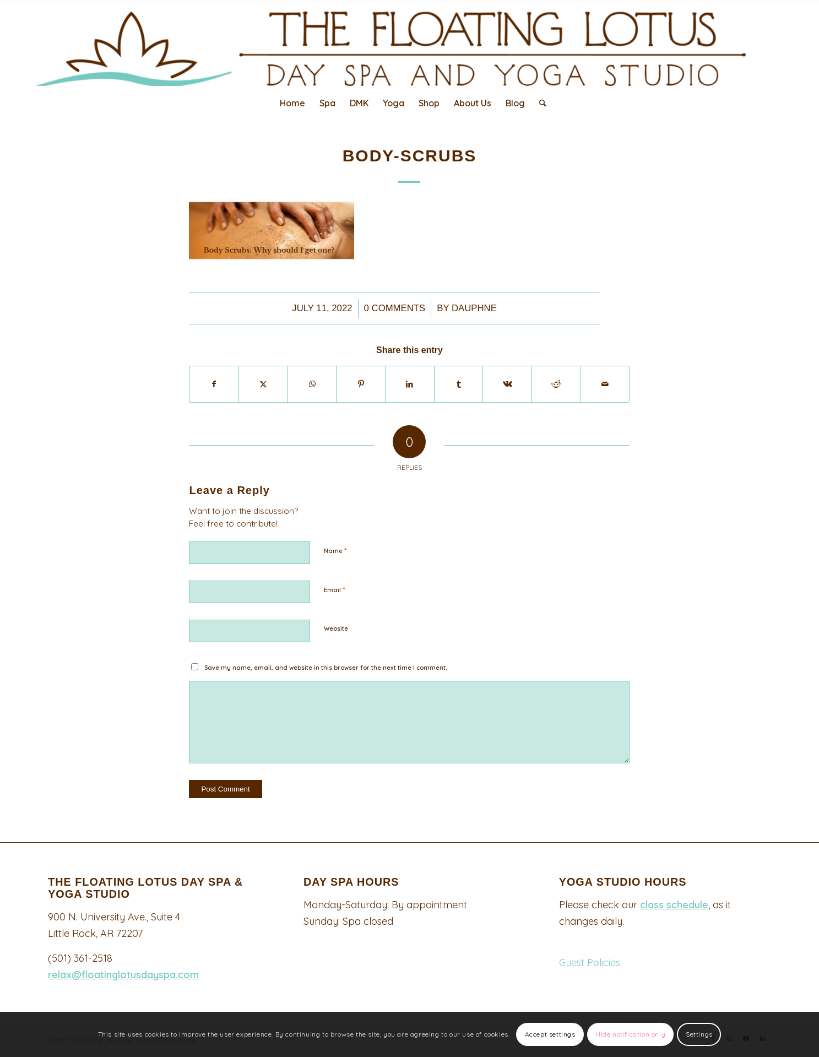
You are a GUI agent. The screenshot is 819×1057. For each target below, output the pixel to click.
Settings (699, 1034)
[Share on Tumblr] (459, 384)
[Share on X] (263, 384)
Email (334, 589)
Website (336, 628)
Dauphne (474, 308)
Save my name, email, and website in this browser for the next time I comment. (325, 667)
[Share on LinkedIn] (410, 384)
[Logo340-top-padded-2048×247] (409, 43)
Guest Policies (589, 962)
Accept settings (550, 1034)
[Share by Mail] (605, 384)
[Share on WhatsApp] (312, 384)
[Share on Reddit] (556, 384)
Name (335, 550)
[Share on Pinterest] (361, 384)
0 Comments (395, 308)
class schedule (674, 904)
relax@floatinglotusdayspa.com (123, 974)
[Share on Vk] (507, 384)
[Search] (539, 103)
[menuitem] (292, 103)
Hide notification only (630, 1034)
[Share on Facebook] (213, 384)
